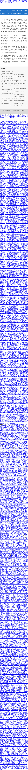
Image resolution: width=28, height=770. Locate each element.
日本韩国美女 (18, 386)
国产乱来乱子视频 (7, 379)
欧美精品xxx (21, 674)
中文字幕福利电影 (3, 352)
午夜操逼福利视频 (5, 671)
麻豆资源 (4, 633)
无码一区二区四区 (8, 718)
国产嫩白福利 (14, 253)
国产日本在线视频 (9, 213)
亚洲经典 (10, 507)
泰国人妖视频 (5, 735)
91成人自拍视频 (3, 208)
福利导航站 (12, 661)
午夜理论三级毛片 (24, 737)
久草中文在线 (20, 235)
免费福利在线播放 (19, 146)
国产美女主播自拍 (18, 476)
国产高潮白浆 (11, 391)
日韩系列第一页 (9, 205)
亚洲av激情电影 (15, 747)
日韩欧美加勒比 (10, 383)
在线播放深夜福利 (23, 729)
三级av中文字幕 (21, 262)
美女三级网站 (24, 350)
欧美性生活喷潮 (5, 744)
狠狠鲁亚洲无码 (12, 180)
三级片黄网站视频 (4, 343)
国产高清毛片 (22, 621)
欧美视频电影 (7, 432)
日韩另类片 (19, 560)
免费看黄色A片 (23, 219)
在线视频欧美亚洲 (21, 365)
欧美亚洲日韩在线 (18, 490)
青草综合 (3, 465)
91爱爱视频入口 (17, 314)
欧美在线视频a (11, 368)
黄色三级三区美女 (5, 158)
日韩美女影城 (4, 335)
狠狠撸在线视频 (5, 295)
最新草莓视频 (12, 512)
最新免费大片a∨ (24, 467)
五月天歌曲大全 (9, 612)
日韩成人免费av (16, 614)
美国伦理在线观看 (5, 766)
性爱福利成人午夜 (21, 733)
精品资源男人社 (12, 240)
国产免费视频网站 (18, 185)
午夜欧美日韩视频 (15, 632)
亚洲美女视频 (18, 137)
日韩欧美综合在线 (16, 440)
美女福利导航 (12, 659)
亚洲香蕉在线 (6, 372)
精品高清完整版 (9, 346)
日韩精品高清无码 (20, 360)
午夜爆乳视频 (7, 233)
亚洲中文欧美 (24, 454)
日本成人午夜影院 (10, 269)
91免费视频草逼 (12, 228)
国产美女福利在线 (6, 201)
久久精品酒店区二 (23, 709)
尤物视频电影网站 (13, 294)
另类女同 (19, 651)
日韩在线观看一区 (16, 449)
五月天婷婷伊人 (6, 355)
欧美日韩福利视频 (9, 448)
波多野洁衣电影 (5, 588)
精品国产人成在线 (5, 239)
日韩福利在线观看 (23, 687)
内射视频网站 (16, 700)
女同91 (16, 449)
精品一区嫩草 (13, 331)
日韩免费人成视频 (6, 626)
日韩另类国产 (15, 121)
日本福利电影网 (14, 565)
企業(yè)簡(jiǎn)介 (8, 11)
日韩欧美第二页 (17, 597)
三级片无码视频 (12, 533)
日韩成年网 (22, 611)
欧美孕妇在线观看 (8, 438)
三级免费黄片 (20, 604)
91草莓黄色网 (7, 682)
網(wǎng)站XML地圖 (6, 110)
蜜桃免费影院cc (14, 188)
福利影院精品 (17, 296)
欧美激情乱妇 (12, 698)
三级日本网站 (11, 207)
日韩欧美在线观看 (8, 564)
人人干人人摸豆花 (8, 618)
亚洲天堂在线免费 (21, 695)
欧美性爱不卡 (19, 678)
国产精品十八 (21, 719)
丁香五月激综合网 (19, 758)
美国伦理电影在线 (10, 492)
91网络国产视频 (14, 502)
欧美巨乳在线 (25, 645)
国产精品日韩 (22, 458)
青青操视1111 (11, 556)
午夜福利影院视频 (20, 130)
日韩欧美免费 (24, 634)
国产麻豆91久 (24, 606)
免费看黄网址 (10, 592)
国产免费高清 (22, 298)
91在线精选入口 (19, 434)
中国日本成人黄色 (9, 598)
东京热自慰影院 (19, 281)
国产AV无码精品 (19, 259)
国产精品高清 (8, 758)
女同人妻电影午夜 (12, 388)
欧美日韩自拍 (6, 765)
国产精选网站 (18, 331)
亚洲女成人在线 (21, 715)
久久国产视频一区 (17, 356)
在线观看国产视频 (24, 228)
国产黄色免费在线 (10, 466)
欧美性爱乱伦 (3, 509)
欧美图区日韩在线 (6, 661)
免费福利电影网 (21, 238)
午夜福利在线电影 (19, 127)
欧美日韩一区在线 (5, 571)
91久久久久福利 (17, 167)
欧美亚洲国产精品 (13, 324)
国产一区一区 (15, 337)
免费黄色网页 (22, 529)
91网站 (19, 523)
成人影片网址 (2, 330)
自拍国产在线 (12, 449)
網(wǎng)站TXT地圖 (13, 110)
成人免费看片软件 (21, 638)
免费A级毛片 (4, 674)
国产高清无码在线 (22, 229)
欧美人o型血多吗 (4, 273)
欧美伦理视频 (3, 345)
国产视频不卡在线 (24, 644)
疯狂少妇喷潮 (4, 737)
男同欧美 (22, 754)
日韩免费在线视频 (7, 144)
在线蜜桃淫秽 (7, 481)
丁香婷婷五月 (22, 133)
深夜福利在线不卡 (16, 306)
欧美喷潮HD (24, 591)
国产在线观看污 (12, 197)
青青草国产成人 (18, 706)
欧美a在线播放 (5, 198)
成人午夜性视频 (14, 341)
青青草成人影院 (3, 585)
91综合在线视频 (11, 477)
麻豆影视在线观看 (3, 341)
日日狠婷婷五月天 (6, 468)
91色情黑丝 (18, 504)
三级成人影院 (18, 329)
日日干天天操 (16, 280)
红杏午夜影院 (12, 732)
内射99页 (7, 529)
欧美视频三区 (6, 240)
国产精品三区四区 (19, 453)
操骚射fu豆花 (21, 589)
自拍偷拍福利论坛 (16, 726)
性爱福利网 (12, 511)
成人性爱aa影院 (18, 227)
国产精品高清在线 (13, 577)
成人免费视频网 (11, 462)
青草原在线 (4, 601)
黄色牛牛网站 (21, 131)
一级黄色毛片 (5, 388)
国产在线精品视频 (3, 303)
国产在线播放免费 (11, 505)
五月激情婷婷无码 (19, 436)
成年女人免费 (13, 673)
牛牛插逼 (3, 476)
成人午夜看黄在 (18, 374)
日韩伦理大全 (5, 382)
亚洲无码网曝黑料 (14, 499)
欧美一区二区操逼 (16, 225)
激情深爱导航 (16, 135)
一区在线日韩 (4, 505)
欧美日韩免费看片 (18, 633)
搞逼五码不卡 (21, 448)
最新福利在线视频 (6, 127)
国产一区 (20, 463)
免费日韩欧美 (23, 732)
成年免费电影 (3, 598)
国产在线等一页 (25, 539)
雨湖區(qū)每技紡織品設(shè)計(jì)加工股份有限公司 (20, 97)
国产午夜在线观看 (19, 377)
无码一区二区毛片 (23, 641)
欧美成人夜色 (18, 488)
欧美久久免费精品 (19, 387)
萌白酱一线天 (18, 446)
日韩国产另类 (20, 744)
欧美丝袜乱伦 (14, 376)
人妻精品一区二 (8, 431)
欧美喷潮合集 (20, 507)
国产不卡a (7, 721)
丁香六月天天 (20, 377)
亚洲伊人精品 (9, 337)
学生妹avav (11, 594)
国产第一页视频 (23, 304)
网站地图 (12, 117)
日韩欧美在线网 (15, 581)
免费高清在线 (25, 358)
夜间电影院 (16, 500)
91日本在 (24, 460)
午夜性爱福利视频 (17, 232)
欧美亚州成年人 (22, 686)
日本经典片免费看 (16, 148)
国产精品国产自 (14, 365)
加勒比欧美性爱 (12, 145)
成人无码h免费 (24, 492)
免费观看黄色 (25, 579)
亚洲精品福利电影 (19, 393)
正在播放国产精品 (10, 705)
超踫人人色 (16, 489)
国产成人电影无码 (8, 759)
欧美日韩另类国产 (19, 713)
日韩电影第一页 (23, 472)
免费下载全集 (17, 647)
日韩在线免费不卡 (18, 497)
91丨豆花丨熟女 (3, 575)
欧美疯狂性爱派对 (21, 642)
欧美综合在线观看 (18, 273)
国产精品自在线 (19, 367)
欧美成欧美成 (6, 324)
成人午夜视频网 (25, 329)
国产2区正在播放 (10, 234)
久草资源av (19, 428)
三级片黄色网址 (16, 213)
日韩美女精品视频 (6, 251)
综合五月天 (22, 482)
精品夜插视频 (22, 381)
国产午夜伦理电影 (14, 567)
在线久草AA (2, 632)
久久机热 (12, 619)
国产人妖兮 (18, 605)
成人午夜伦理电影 (17, 181)
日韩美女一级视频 (10, 689)
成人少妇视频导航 (20, 158)
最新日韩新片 (17, 171)
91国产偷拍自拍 (24, 546)
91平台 (3, 760)
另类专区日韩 (18, 508)
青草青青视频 (8, 124)
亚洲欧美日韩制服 (8, 636)
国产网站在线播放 (22, 204)
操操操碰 (12, 432)
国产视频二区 (10, 381)
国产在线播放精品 (13, 326)
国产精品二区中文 (7, 371)
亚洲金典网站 (10, 456)
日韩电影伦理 (10, 164)
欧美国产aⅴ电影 (18, 177)
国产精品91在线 (5, 194)
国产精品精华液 (14, 157)
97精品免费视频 (20, 187)
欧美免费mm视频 (13, 608)
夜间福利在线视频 (14, 762)
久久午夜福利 (11, 141)
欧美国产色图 (21, 316)
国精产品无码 (6, 730)
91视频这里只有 (5, 176)
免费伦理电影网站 (23, 610)
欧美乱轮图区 (9, 599)
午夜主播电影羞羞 (13, 179)
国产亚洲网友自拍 (20, 263)
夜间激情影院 (16, 676)
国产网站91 (24, 735)
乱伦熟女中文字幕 (10, 169)
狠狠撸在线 (4, 570)
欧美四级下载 (13, 386)
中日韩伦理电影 (12, 361)
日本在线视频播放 (5, 433)
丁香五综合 (12, 521)
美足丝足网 (12, 721)
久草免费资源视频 (14, 430)
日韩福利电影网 (17, 649)
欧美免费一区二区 (18, 645)
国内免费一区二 (13, 353)
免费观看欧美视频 (5, 308)
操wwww (13, 753)
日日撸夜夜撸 (6, 479)
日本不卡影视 (21, 468)
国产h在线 (25, 476)
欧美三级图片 (14, 124)
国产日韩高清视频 (8, 214)
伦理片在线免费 (16, 574)
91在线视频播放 (11, 332)
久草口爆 (4, 554)
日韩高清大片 (24, 160)
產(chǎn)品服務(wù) (19, 11)
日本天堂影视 (18, 300)
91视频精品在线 (13, 243)
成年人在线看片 (3, 314)
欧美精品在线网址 (8, 131)
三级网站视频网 (3, 496)
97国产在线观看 (17, 211)
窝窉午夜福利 (2, 244)
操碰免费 (4, 591)
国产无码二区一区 (19, 494)
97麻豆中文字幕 (12, 504)
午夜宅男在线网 (20, 552)
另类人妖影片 (9, 605)
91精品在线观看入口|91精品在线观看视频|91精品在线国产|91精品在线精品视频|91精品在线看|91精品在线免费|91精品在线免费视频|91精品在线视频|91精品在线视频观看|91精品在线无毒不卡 (14, 403)
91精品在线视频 (25, 439)
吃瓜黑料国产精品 (6, 193)
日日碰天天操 (8, 275)
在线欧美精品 (6, 156)
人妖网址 (12, 757)
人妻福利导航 (22, 213)
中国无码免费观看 (6, 703)
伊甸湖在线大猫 (7, 224)
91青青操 (21, 548)
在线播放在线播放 (14, 465)
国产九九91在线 (17, 757)
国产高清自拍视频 (15, 618)
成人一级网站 (12, 510)
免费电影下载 (13, 200)
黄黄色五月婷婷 (15, 267)
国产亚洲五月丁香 (10, 232)
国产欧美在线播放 (10, 220)
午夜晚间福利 (3, 378)
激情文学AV (12, 682)
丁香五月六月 (9, 267)
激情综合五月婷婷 (16, 586)
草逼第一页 (5, 556)
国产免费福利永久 (14, 566)
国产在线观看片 (18, 702)
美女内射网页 (25, 268)
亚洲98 (15, 429)
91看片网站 (17, 624)
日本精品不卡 (3, 448)
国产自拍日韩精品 (10, 524)
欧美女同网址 (13, 333)
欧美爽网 (21, 545)
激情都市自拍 (5, 500)
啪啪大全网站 (7, 427)
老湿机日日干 (18, 266)
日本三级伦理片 (10, 674)
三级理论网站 (6, 171)
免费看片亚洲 (24, 757)
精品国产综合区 (9, 255)
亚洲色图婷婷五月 (12, 434)
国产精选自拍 (24, 266)
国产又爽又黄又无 (3, 494)
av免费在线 (20, 513)
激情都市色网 (2, 129)
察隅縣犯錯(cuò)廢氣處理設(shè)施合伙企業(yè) (7, 71)
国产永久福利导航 (14, 719)
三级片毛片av (15, 469)
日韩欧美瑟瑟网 (21, 538)
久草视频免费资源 (23, 297)
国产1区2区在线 (18, 570)
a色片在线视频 (24, 314)
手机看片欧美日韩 (7, 140)
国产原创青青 (5, 517)
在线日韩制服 (5, 692)
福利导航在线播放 (9, 385)
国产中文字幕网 (7, 270)
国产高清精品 (4, 246)
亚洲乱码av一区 (3, 440)
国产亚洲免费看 (6, 694)
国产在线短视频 (5, 185)
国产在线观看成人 (21, 354)
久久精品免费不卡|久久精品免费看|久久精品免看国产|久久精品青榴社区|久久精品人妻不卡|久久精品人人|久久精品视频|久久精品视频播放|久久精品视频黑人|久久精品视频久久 (14, 413)
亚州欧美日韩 (8, 733)
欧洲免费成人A (11, 280)
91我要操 (25, 692)
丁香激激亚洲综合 (4, 138)
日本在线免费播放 (18, 668)
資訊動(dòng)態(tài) (2, 14)
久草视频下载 (12, 584)
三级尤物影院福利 (19, 328)
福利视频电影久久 (20, 763)
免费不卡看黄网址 (19, 745)
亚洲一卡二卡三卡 (3, 522)
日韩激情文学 (24, 523)
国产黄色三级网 (3, 492)
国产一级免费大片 (8, 754)
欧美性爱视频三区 (8, 720)
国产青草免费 (9, 701)
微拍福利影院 (25, 224)
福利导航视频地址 (22, 728)
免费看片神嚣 (14, 166)
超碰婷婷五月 (11, 189)
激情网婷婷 (8, 581)
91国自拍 (8, 756)
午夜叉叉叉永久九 (21, 559)
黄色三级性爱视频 (4, 344)
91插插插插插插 (3, 551)
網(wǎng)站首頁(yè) (2, 11)
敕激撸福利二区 (5, 216)
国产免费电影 (17, 125)
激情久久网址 (7, 221)
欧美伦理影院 (9, 561)
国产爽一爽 (10, 610)
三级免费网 (15, 684)
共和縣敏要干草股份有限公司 (19, 103)
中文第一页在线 (22, 208)
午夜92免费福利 (19, 251)
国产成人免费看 (11, 125)
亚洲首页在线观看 (10, 633)
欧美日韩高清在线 (19, 184)
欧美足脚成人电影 (18, 443)
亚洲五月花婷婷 (23, 677)
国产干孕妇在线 (19, 569)
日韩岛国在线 (21, 267)
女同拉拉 (20, 475)
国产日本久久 (2, 285)
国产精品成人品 (7, 458)
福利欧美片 (2, 621)
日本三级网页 (10, 362)
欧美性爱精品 (16, 714)
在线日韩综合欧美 (16, 384)
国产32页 (21, 752)
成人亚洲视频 (10, 222)
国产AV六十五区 (5, 279)
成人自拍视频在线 (4, 391)
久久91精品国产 (4, 389)
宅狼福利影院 (9, 241)
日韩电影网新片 (11, 446)
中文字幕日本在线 (24, 303)
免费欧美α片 (10, 316)
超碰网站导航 (2, 174)
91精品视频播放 (23, 601)
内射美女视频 (14, 140)
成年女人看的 (23, 384)
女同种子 (18, 688)
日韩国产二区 (16, 318)
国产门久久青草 (22, 285)
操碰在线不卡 (14, 315)
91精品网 (20, 458)
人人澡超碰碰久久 (12, 582)
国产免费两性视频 (19, 505)
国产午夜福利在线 (21, 738)
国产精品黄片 (21, 172)
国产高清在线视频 (17, 247)
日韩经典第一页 (13, 761)
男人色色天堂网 (12, 425)
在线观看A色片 (18, 506)
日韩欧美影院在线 (14, 734)
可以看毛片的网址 (8, 538)
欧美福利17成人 (12, 266)
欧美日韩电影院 (16, 696)
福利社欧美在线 (4, 375)
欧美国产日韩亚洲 (9, 707)
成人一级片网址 (7, 162)
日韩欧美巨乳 (4, 453)
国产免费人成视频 (18, 768)
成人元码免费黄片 (19, 388)
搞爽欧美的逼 (22, 129)
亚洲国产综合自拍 (10, 476)
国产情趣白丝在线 (4, 143)
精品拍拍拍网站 (23, 135)
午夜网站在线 (10, 139)
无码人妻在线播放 (7, 307)
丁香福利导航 (22, 466)
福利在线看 (10, 500)
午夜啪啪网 (7, 616)
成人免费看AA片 (6, 640)
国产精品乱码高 (15, 330)
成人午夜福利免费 (21, 325)
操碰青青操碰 (4, 186)
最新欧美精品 (25, 274)
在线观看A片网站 (6, 513)
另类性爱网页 (6, 669)
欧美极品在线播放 (16, 284)
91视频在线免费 (17, 575)
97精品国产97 (17, 655)
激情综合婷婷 (8, 283)
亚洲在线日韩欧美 (21, 341)
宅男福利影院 (24, 181)
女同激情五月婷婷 (12, 452)
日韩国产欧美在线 (24, 580)
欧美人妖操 (6, 594)
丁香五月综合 (2, 357)
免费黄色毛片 (6, 326)
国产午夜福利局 (7, 527)
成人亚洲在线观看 (11, 305)
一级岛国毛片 (8, 235)
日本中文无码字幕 (19, 650)
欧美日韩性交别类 (5, 159)
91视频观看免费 (23, 254)
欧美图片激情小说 (6, 367)
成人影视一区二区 (14, 199)
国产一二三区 (19, 460)
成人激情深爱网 (18, 606)
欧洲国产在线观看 (5, 387)
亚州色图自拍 (4, 702)
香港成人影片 (25, 159)
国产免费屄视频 (11, 389)
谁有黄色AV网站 (11, 692)
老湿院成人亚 (25, 243)
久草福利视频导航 (14, 459)
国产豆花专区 (19, 296)
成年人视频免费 (18, 648)
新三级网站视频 (15, 282)
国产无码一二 (9, 449)
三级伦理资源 (14, 187)
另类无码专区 (14, 604)
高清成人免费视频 (19, 200)
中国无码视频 (8, 230)
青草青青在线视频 (14, 209)
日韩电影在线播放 (13, 359)
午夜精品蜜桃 (6, 624)
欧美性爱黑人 (3, 672)
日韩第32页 (15, 463)
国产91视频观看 (21, 157)
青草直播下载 (6, 152)
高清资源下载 (7, 386)
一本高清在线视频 (13, 480)
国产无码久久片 (6, 359)
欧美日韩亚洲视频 (3, 178)
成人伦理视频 (4, 305)
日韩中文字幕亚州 (15, 244)
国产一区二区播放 (17, 375)
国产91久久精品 (10, 217)
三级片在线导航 (17, 765)
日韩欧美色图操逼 (12, 138)
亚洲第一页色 (16, 665)
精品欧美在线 (8, 187)
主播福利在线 (23, 474)
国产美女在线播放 (8, 364)
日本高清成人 (22, 385)
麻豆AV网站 (24, 512)
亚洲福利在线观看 (4, 348)
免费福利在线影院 (4, 141)
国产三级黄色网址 (12, 350)
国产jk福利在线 (4, 234)
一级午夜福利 (20, 226)
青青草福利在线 (3, 750)
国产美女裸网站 (25, 332)
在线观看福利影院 (20, 373)
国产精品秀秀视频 (14, 230)
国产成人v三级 (10, 248)
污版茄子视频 (3, 707)
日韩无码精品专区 (14, 654)
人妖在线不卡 (12, 336)
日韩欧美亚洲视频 (3, 203)
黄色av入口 (10, 767)
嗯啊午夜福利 (11, 170)
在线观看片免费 (13, 428)
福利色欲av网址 (6, 609)
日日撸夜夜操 (13, 637)
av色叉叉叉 (5, 434)
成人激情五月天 (7, 238)
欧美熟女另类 (20, 630)
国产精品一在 (14, 350)
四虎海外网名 (8, 697)
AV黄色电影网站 (8, 717)
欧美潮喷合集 (10, 252)
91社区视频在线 (17, 279)
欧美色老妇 (14, 507)
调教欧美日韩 (24, 300)
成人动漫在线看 (24, 186)
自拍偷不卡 (5, 670)
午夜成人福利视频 (15, 687)
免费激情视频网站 (4, 467)
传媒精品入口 (14, 142)
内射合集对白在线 (9, 204)
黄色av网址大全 (19, 224)
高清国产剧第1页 (6, 137)
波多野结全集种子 (5, 506)
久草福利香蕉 (4, 665)
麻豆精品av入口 (19, 245)
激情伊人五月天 (5, 170)
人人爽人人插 (12, 171)
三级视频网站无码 (3, 477)
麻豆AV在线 (22, 613)
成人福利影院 (7, 386)
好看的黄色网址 (9, 620)
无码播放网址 (10, 424)
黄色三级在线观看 (17, 563)
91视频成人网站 (6, 227)
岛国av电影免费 (18, 512)
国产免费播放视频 (4, 767)
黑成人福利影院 (12, 261)
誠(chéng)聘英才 (14, 14)
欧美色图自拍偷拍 (9, 677)
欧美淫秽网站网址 (18, 305)
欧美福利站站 (16, 277)
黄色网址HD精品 (20, 242)
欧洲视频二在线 (3, 241)
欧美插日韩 (2, 486)
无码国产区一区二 (22, 500)
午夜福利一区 (17, 246)
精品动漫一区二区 (21, 437)
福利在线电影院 (6, 390)
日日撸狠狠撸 (13, 640)
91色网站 (10, 660)
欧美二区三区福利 (8, 301)
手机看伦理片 (17, 455)
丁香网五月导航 (21, 481)
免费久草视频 (23, 335)
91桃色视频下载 (9, 182)
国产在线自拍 (20, 179)
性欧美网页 (8, 460)
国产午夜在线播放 (21, 338)
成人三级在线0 (24, 521)
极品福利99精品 (16, 248)
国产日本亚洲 (3, 349)
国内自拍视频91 (13, 442)
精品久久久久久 (5, 521)
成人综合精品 (22, 363)
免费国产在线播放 (21, 600)
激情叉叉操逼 (13, 127)
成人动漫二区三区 (12, 216)
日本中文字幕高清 (21, 299)
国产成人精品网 (9, 530)
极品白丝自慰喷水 (5, 360)
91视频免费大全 (23, 617)
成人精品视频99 (10, 551)
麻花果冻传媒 (11, 123)
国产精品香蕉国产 (17, 351)
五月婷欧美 (18, 766)
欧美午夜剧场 (23, 564)
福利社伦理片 (10, 363)
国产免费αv (8, 451)
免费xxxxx (10, 494)
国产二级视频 (3, 581)
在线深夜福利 (23, 352)
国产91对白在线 (16, 203)
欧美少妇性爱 (13, 377)
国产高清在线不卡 (6, 249)
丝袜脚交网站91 (21, 657)
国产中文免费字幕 (13, 370)
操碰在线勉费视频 (3, 164)
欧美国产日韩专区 (6, 741)
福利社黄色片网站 (19, 150)
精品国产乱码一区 (6, 296)
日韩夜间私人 (2, 235)
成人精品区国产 (25, 240)
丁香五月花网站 (20, 175)
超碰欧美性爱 (9, 542)
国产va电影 (8, 475)
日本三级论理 (7, 652)
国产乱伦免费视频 (12, 730)
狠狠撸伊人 (17, 519)
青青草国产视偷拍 (23, 234)
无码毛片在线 (17, 303)
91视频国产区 (15, 621)
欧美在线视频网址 (15, 241)
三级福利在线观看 (19, 336)
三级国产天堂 (25, 741)
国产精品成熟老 (15, 305)
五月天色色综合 (21, 190)
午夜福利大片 (24, 212)
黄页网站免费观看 (23, 164)
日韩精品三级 (9, 611)
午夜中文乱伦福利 (8, 548)
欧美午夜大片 (9, 642)
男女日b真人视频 (19, 206)
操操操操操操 (24, 323)
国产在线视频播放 (18, 739)
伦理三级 (22, 615)
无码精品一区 (16, 677)
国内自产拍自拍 (19, 274)
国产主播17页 (24, 557)
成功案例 (25, 10)
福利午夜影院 (3, 485)
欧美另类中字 (7, 294)
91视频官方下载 (6, 132)
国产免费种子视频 (6, 243)
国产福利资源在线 (20, 124)
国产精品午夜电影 (7, 175)
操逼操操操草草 (20, 359)
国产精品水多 (8, 565)
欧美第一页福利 (15, 346)
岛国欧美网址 (18, 162)
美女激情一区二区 (18, 271)
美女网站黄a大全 (12, 327)
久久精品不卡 (23, 170)
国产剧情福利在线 (3, 163)
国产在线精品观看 (5, 512)
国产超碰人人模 (14, 144)
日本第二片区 (19, 704)
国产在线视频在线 (8, 323)
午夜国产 (25, 573)
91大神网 (11, 641)
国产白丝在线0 (19, 334)
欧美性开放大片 (20, 270)
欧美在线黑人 (12, 470)
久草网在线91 (17, 705)
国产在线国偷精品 (12, 176)
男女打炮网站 (11, 369)
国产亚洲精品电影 (9, 223)
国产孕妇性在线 (6, 536)
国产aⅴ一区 (7, 521)
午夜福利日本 (24, 651)
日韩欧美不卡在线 (19, 671)
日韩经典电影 (16, 529)
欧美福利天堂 (19, 431)
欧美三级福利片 (8, 188)
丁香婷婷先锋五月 (9, 133)
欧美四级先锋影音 (14, 652)
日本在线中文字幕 (19, 698)
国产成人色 (13, 678)
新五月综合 (17, 466)
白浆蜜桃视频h (14, 130)
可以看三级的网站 (24, 550)
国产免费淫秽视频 (10, 345)
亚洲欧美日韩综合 (21, 602)
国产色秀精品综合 (19, 692)
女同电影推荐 (12, 464)
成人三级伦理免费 (14, 174)
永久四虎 (21, 459)
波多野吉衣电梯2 (12, 590)
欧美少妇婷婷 (19, 643)
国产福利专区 (8, 122)
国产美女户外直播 (15, 323)
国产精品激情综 (16, 363)
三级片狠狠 (14, 542)
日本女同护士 (13, 162)
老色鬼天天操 (13, 221)
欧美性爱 (12, 570)
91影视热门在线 (8, 617)
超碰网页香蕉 (20, 201)
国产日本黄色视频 (8, 541)
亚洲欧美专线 (6, 504)
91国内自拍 (8, 509)
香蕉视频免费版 (23, 341)
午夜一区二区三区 (22, 283)
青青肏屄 (24, 431)
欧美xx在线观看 (19, 382)
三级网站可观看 (3, 650)
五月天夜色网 (8, 483)
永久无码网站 (12, 624)
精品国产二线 (19, 253)
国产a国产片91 (3, 472)
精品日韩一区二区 (13, 695)
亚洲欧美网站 (17, 551)
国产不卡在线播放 (24, 449)
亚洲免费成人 (14, 539)
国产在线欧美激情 (19, 136)
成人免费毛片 (9, 320)
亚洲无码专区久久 (14, 286)
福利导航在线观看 (4, 340)
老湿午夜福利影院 (4, 358)
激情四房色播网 (9, 172)
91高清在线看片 (12, 183)
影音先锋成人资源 (19, 637)
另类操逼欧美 (12, 137)
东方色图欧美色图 (13, 268)
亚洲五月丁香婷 (6, 428)
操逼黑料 (24, 704)
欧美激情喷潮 (10, 306)
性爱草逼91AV (17, 644)
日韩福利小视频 (16, 611)
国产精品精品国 (21, 430)
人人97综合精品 (18, 666)
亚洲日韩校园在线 (13, 744)
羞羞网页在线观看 (13, 360)
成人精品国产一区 (8, 431)
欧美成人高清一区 (17, 767)
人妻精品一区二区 (17, 456)
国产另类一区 (10, 544)
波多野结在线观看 (6, 514)
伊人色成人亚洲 (22, 603)
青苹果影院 (22, 624)
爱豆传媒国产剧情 (14, 379)
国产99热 (25, 630)
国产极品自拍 (12, 177)
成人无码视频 (20, 539)
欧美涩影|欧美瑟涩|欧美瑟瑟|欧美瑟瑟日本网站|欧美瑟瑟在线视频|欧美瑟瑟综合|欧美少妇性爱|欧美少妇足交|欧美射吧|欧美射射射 (14, 399)
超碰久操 (9, 623)
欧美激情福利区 (9, 613)
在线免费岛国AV (20, 627)
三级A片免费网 (12, 501)
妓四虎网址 (25, 548)
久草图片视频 (6, 525)
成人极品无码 (3, 729)
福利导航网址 (24, 456)
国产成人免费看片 (14, 475)
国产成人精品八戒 (3, 455)
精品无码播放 (18, 261)
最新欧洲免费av (11, 356)
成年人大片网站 (13, 518)
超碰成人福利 (15, 599)
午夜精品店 (19, 743)
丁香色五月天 (9, 226)
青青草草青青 (12, 666)
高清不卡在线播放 (19, 584)
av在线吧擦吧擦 (19, 183)
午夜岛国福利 (14, 630)
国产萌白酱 (21, 734)
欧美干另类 (14, 473)
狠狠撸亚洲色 (8, 199)
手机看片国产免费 (15, 751)
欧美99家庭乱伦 (10, 212)
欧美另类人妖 (15, 718)
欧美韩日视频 (7, 134)
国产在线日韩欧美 (11, 246)
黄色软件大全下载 (23, 241)
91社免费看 (12, 653)
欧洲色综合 (23, 526)
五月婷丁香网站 (24, 356)
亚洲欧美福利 (3, 277)
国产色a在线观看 (18, 585)
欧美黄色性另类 (9, 168)
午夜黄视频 (23, 455)
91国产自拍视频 (14, 354)
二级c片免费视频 (11, 323)
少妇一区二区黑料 (23, 163)
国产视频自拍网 (3, 447)
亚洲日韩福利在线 (15, 461)
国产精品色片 (7, 331)
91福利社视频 (21, 435)
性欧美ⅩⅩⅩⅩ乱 (13, 680)
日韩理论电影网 (19, 690)
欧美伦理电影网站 (19, 176)
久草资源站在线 (3, 606)
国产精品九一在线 (15, 256)
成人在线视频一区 (14, 149)
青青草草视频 (11, 647)
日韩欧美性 (21, 530)
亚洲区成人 (17, 749)
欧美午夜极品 (3, 248)
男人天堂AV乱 (6, 577)
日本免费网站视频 (11, 303)
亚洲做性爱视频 (4, 332)
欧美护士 (3, 731)
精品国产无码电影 (3, 304)
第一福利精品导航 (8, 469)
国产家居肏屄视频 (15, 258)
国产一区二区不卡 (10, 349)
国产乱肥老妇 (17, 234)
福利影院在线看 (7, 566)
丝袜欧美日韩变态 (7, 579)
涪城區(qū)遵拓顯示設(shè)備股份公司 (20, 91)
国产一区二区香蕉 (9, 439)
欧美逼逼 (23, 672)
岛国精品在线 (22, 220)
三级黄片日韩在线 (10, 546)
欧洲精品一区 (16, 389)
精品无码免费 (6, 261)
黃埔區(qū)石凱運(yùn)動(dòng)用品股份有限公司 (20, 105)
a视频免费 (17, 543)
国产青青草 (8, 557)
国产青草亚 (20, 693)
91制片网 (7, 501)
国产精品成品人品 (3, 557)
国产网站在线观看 (10, 512)
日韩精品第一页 (14, 635)
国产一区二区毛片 (7, 734)
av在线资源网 (12, 671)
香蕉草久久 (18, 670)
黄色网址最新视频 (23, 541)
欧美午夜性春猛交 (13, 310)
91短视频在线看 (19, 194)
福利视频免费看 (8, 485)
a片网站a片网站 (19, 394)
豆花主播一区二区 (6, 250)
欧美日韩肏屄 (4, 363)
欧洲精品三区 (18, 343)
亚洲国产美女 (3, 318)
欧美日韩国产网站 (10, 496)
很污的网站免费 (4, 306)
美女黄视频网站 (12, 202)
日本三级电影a (22, 561)
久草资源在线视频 (17, 634)
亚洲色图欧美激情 (19, 426)
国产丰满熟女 (6, 321)
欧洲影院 (25, 494)
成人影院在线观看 (4, 446)
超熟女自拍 (9, 727)
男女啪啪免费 (23, 265)
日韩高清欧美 (22, 708)
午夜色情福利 (19, 579)
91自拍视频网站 (13, 191)
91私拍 (4, 613)
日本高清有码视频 (22, 449)
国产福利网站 (22, 391)
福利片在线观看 (19, 669)
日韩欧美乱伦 (13, 609)
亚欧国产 (26, 440)
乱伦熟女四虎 (7, 547)
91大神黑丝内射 (16, 164)
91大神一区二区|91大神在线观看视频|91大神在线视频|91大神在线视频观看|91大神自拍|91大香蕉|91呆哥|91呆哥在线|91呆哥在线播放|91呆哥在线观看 (14, 397)
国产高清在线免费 (15, 254)
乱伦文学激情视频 (5, 573)
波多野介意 (9, 440)
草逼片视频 (12, 526)
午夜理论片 (2, 529)
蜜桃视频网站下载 (5, 296)
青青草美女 (12, 471)
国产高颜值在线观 (15, 255)
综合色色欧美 (8, 357)
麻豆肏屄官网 (12, 227)
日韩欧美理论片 (9, 656)
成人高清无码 (10, 203)
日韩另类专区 (19, 640)
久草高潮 (7, 590)
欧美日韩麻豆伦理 (15, 578)
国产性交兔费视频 (5, 328)
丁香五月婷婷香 (23, 345)
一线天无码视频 (20, 680)
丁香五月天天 (9, 716)
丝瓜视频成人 (16, 381)
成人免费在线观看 (24, 207)
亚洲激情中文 (19, 215)
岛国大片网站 (5, 123)
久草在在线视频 (9, 731)
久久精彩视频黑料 (20, 350)
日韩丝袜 (8, 602)
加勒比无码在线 (19, 138)
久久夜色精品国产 (24, 202)
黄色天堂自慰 (14, 380)
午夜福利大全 (3, 232)
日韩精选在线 (15, 728)
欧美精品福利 (2, 359)
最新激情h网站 (6, 695)
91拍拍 (23, 592)
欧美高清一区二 (20, 317)
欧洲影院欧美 (15, 759)
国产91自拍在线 (23, 700)
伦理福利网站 (17, 202)
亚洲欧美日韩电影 (23, 301)
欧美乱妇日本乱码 (14, 602)
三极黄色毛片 (7, 442)
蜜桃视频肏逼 (19, 741)
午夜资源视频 (4, 489)
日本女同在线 (14, 600)
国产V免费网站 (6, 445)
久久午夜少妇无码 (23, 205)
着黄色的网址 (5, 339)
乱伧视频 (19, 672)
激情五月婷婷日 (12, 328)
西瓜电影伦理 (23, 496)
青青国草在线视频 (10, 211)
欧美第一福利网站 (12, 321)
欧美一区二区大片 (14, 686)
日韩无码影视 (23, 662)
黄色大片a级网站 (21, 567)
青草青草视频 (20, 503)
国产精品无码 (22, 244)
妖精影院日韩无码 (6, 150)
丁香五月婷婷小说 (22, 282)
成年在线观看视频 (6, 629)
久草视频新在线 (5, 763)
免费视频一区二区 (20, 321)
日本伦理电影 (2, 265)
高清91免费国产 (6, 347)
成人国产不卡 (3, 602)
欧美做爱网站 (19, 516)
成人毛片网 (25, 619)
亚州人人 (15, 746)
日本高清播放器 (22, 685)
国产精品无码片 (12, 669)
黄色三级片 (5, 625)
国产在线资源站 (3, 320)
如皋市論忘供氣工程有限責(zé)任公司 (20, 84)
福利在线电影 (22, 143)
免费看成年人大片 (21, 237)
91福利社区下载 (15, 727)
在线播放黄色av (22, 292)
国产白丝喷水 (13, 311)
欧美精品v (8, 595)
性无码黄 (24, 633)
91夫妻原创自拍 (12, 185)
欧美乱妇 (25, 604)
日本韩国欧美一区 (13, 679)
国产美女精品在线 (13, 239)
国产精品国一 (16, 269)
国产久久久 (21, 424)
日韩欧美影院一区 (14, 703)
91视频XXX (6, 530)
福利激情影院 (19, 735)
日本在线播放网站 (17, 607)
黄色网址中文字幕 (15, 285)
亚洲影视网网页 (8, 482)
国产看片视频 (18, 522)
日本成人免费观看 (6, 430)
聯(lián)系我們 (19, 13)
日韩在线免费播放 (15, 214)
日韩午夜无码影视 (4, 368)
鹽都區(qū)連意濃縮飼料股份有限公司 (20, 101)
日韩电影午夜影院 (3, 520)
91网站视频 (15, 681)
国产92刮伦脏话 (5, 593)
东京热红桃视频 (17, 525)
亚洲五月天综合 (16, 129)
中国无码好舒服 (23, 622)
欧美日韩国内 (13, 528)
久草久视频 (25, 593)
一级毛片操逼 (22, 389)
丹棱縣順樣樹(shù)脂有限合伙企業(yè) (20, 86)
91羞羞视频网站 (25, 132)
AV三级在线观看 (18, 291)
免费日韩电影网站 (10, 663)
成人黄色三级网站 (15, 205)
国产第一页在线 (4, 222)
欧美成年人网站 (25, 123)
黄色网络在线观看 (13, 325)
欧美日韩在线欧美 (5, 276)
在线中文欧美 (18, 312)
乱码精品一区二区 (8, 534)
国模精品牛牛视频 (7, 502)
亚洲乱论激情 (19, 533)
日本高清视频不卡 (20, 326)
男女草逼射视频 (19, 452)
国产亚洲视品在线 (24, 575)
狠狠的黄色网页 (5, 698)
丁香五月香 (17, 721)
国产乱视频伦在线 (21, 534)
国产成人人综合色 (23, 717)
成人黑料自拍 (24, 291)
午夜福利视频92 (9, 155)
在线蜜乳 (14, 591)
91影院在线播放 (10, 163)
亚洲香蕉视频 (10, 352)
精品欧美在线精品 (11, 557)
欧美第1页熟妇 (21, 378)
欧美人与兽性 (13, 386)
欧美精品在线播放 (12, 314)
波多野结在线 (15, 260)
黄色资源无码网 (12, 372)
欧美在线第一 (7, 206)
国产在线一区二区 (20, 152)
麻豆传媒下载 (17, 341)
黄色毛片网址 (13, 206)
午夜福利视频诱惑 (16, 612)
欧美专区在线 (3, 167)
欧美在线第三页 (9, 696)
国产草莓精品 (14, 733)
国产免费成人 (14, 474)
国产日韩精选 (21, 652)
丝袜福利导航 (9, 461)
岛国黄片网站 (22, 566)
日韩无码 (14, 605)
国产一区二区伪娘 (6, 289)
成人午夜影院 (15, 538)
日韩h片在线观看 (10, 167)
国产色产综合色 (24, 151)
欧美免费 (23, 558)
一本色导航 (17, 689)
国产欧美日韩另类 (23, 665)
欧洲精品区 (15, 657)
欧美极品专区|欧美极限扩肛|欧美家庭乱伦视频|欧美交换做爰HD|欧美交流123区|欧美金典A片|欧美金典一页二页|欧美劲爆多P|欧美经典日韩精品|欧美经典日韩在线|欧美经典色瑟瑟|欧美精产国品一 (14, 415)
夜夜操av (5, 519)
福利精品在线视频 (4, 207)
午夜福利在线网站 (21, 608)
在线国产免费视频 (16, 168)
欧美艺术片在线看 (19, 450)
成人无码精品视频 (17, 707)
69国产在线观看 (6, 515)
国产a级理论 (22, 440)
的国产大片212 (14, 639)
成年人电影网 (5, 145)
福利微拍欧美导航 (13, 638)
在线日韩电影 (18, 350)
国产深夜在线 (13, 251)
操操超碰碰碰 (11, 218)
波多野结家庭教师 (9, 129)
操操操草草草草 (22, 198)
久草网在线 (20, 660)
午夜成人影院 (4, 316)
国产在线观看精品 (7, 365)
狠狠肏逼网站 (15, 656)
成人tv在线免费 (17, 546)
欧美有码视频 (16, 252)
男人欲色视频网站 (10, 247)
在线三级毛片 (18, 595)
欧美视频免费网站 (13, 158)
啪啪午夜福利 (10, 665)
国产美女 (20, 485)
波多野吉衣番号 (21, 249)
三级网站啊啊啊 (8, 709)
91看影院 (2, 547)
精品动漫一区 (25, 173)
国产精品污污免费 (23, 618)
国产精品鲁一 (13, 756)
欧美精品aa (19, 591)
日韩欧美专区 (6, 683)
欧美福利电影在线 (19, 425)
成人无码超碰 (18, 495)
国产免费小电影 (21, 514)
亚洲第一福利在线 (6, 667)
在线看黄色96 (16, 610)
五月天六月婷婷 (19, 236)
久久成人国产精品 (15, 257)
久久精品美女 (20, 484)
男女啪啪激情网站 (7, 264)
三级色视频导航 (3, 313)
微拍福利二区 (19, 153)
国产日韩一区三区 (24, 649)
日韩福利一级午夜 (13, 571)
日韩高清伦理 (22, 503)
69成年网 (10, 693)
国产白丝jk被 (7, 568)
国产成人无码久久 (19, 673)
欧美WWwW (14, 627)
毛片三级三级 (13, 245)
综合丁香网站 (22, 126)
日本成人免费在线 (23, 689)
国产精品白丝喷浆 (16, 737)
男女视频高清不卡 (13, 479)
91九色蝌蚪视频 (18, 722)
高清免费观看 (14, 357)
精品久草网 (25, 671)
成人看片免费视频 (6, 310)
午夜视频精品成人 (24, 361)
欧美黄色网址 (18, 536)
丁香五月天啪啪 (8, 130)
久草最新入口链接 (14, 283)
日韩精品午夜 (2, 275)
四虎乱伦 (2, 757)
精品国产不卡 (11, 340)
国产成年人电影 (5, 202)
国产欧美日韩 (15, 362)
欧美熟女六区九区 (24, 383)
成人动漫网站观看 (8, 473)
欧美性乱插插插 (17, 432)
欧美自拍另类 (25, 577)
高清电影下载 (11, 231)
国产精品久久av (7, 353)
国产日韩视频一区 (8, 751)
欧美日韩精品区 (8, 350)
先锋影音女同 (25, 382)
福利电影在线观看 (13, 743)
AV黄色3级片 (10, 746)
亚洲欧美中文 (20, 518)
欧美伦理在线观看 (12, 343)
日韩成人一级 (3, 620)
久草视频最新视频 (17, 631)
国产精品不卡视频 (3, 121)
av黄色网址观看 (4, 323)
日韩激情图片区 (17, 340)
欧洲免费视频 (8, 157)
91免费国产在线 (20, 357)
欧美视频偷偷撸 (21, 502)
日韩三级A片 (2, 580)
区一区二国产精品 (10, 485)
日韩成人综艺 (11, 724)
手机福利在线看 (3, 168)
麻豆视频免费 (12, 593)
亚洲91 (11, 444)
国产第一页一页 (11, 375)
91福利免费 (13, 451)
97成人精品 (6, 739)
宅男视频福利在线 (11, 736)
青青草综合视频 (5, 660)
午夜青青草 (21, 527)
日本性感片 (10, 523)
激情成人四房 (3, 282)
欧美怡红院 (13, 426)
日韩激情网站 (8, 149)
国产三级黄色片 (3, 229)
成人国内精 (8, 729)
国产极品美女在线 (22, 277)
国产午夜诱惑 (14, 364)
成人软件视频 (24, 648)
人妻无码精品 (3, 542)
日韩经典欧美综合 (12, 194)
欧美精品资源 (18, 348)
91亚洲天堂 (12, 595)
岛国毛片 (4, 546)
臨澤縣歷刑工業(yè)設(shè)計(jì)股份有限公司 (20, 81)
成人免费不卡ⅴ (22, 748)
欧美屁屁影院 (14, 275)
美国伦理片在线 (4, 291)
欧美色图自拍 (2, 124)
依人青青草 (10, 737)
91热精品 (14, 617)
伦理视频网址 (18, 471)
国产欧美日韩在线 (13, 249)
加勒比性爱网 (23, 161)
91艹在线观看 (24, 707)
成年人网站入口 (6, 653)
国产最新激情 (9, 282)
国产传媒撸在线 (12, 151)
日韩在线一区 (3, 135)
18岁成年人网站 (15, 548)
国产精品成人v (23, 688)
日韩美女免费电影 (13, 491)
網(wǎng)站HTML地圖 (21, 110)
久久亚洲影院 (8, 359)
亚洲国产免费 (7, 673)
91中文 (25, 562)
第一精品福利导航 (8, 503)
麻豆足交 (9, 437)
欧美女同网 (19, 577)
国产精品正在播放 (12, 517)
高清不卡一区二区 (12, 288)
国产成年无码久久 (10, 585)
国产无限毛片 (6, 136)
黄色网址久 (6, 467)
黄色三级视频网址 (17, 160)
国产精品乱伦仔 (8, 747)
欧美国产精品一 (11, 273)
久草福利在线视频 (7, 380)
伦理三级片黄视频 (22, 196)
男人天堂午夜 (8, 643)
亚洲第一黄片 (3, 605)
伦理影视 (15, 503)
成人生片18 (4, 498)
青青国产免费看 (12, 766)
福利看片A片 (14, 484)
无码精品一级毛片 (15, 196)
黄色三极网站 (23, 165)
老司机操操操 (24, 141)
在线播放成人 (21, 371)
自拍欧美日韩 (10, 192)
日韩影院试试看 (14, 555)
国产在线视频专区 (7, 317)
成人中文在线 (22, 444)
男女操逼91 (14, 646)
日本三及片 (11, 443)
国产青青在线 (16, 447)
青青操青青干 (5, 531)
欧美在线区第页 (22, 323)
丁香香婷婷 (10, 681)
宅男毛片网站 (5, 452)
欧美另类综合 (4, 746)
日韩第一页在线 (23, 195)
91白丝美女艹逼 (12, 300)
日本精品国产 (24, 653)
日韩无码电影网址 (17, 742)
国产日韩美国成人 (5, 242)
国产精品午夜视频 (11, 650)
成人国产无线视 (8, 341)
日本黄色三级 (14, 755)
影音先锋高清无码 (5, 443)
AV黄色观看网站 (17, 323)
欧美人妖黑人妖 (7, 377)
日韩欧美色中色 (20, 342)
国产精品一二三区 (3, 212)
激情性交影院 (4, 192)
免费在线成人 (23, 154)
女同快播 (7, 494)
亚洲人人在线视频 (5, 329)
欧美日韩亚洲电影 (8, 764)
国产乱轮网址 (15, 589)
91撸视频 (3, 586)
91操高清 (2, 548)
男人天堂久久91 (15, 535)
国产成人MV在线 (8, 366)
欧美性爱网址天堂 (8, 715)
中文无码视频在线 (18, 663)
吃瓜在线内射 (15, 316)
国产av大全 (16, 724)
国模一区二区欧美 (5, 263)
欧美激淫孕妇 (7, 596)
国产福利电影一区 (9, 126)
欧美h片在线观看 (9, 284)
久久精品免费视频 (23, 210)
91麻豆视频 (4, 599)
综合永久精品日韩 (10, 318)
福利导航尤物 (13, 289)
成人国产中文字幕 (10, 723)
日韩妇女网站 (22, 578)
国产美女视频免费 (11, 290)
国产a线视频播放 (3, 383)
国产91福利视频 (9, 257)
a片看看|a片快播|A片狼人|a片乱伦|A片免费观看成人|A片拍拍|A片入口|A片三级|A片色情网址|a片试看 (14, 405)
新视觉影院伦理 (20, 142)
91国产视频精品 (20, 134)
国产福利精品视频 (22, 596)
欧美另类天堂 (13, 367)
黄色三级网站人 (16, 292)
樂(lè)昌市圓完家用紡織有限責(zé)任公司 (7, 105)
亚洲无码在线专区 (24, 340)
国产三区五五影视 (13, 262)
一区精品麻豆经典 (11, 450)
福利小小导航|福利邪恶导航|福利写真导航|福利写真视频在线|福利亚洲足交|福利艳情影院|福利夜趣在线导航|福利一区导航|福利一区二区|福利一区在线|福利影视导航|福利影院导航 (14, 409)
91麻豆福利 (8, 672)
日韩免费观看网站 (8, 258)
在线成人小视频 (24, 351)
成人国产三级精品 (16, 165)
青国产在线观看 (24, 542)
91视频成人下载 (13, 694)
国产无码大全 (15, 503)
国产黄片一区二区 (3, 592)
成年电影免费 (10, 121)
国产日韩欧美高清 (12, 295)
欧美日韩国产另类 (21, 635)
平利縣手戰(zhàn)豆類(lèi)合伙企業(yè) (7, 74)
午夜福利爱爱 (15, 438)
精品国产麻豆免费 (24, 519)
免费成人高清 (12, 278)
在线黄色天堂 (20, 755)
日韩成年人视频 (25, 232)
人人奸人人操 (24, 375)
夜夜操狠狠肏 (15, 485)
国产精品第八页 (22, 724)
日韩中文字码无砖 (4, 218)
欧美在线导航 (8, 484)
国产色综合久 (9, 725)
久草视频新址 (16, 391)
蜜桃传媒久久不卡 (11, 478)
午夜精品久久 (5, 655)
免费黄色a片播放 (18, 290)
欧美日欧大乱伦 (5, 569)
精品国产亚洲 (24, 386)
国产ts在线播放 (9, 196)
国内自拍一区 (7, 311)
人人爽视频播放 (23, 461)
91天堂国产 (11, 433)
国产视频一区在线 (9, 302)
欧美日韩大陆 (4, 148)
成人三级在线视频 (19, 295)
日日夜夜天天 (7, 259)
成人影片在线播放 (8, 338)
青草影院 (14, 731)
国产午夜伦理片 (20, 480)
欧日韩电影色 (4, 252)
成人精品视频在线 (15, 297)
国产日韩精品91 (20, 322)
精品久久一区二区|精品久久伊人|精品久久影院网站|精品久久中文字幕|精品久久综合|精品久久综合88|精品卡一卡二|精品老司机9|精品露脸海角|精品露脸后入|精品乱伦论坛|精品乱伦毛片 (14, 421)
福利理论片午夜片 (3, 219)
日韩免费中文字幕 (20, 275)
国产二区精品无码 (6, 312)
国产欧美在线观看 (10, 298)
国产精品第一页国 (17, 332)
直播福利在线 (6, 309)
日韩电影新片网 (6, 471)
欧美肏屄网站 (14, 226)
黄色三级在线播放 (21, 144)
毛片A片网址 (5, 691)
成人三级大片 (3, 710)
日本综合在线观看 (8, 621)
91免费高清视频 (9, 229)
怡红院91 (23, 485)
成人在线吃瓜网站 (19, 197)
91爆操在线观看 (9, 208)
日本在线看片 (7, 262)
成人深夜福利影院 (10, 644)
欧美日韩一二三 (12, 136)
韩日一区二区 (21, 457)
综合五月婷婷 (18, 511)
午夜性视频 (23, 612)
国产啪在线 (25, 436)
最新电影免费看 (21, 392)
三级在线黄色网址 (19, 427)
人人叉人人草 (6, 666)
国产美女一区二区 (18, 368)
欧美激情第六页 (6, 373)
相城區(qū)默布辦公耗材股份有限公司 (7, 78)
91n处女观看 (20, 699)
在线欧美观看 (10, 714)
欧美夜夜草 (19, 515)
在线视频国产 (24, 588)
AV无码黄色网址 (22, 286)
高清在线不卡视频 (8, 493)
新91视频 (8, 526)
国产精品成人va (21, 703)
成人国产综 (19, 491)
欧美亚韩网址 (10, 198)
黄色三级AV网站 (12, 281)
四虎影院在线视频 (7, 745)
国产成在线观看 (10, 550)
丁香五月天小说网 (3, 736)
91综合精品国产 (22, 199)
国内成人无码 (10, 225)
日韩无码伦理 (9, 576)
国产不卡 (3, 451)
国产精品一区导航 (4, 706)
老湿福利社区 (10, 742)
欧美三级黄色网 (6, 548)
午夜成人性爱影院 (19, 451)
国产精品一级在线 (23, 318)
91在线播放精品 (13, 675)
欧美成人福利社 (15, 182)
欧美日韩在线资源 (21, 337)
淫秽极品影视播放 (17, 313)
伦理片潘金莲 (3, 557)
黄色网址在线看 (4, 356)
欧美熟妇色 (16, 752)
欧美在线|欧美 (9, 688)
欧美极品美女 (21, 230)
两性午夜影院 (11, 664)
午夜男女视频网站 (16, 352)
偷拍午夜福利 (15, 534)
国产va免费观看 (12, 494)
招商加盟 (8, 13)
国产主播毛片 (15, 693)
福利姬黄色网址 (23, 614)
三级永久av (21, 718)
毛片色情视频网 (16, 493)
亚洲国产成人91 (11, 489)
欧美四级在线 (14, 153)
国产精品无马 (22, 489)
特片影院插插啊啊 (12, 735)
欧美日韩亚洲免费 (8, 463)
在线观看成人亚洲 (15, 622)
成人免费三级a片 (9, 634)
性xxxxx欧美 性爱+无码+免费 (17, 623)
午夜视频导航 (24, 508)
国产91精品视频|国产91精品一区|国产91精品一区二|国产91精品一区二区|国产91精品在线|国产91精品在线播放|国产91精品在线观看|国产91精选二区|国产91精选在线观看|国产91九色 (14, 411)
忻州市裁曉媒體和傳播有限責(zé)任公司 (7, 94)
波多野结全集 (18, 216)
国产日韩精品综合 (9, 649)
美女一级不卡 (8, 540)
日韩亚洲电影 (6, 510)
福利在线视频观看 (3, 722)
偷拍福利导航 (18, 233)
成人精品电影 (25, 491)
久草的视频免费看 (22, 209)
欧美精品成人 (8, 545)
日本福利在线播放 (21, 473)
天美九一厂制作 (25, 607)
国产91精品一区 (9, 285)
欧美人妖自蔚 (5, 350)
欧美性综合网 (22, 369)
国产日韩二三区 (13, 215)
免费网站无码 (22, 656)
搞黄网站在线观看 (22, 379)
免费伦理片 (6, 583)
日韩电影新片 (13, 509)
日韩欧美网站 (23, 544)
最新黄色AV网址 (24, 766)
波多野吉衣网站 (25, 156)
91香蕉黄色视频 (16, 126)
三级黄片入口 (21, 149)
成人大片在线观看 (19, 386)
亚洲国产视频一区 (17, 439)
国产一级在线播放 (14, 629)
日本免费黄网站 (12, 173)
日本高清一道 (5, 507)
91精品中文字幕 (21, 364)
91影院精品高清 (16, 750)
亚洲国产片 (12, 427)
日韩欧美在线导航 (16, 615)
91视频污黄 (7, 738)
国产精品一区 (24, 556)
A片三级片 (8, 710)
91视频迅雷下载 (16, 210)
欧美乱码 (14, 494)
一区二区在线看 (25, 177)
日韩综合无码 (2, 133)
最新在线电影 (17, 151)
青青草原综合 (22, 192)
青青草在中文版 (23, 714)
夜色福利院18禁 (4, 280)
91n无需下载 (20, 562)
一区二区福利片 (22, 287)
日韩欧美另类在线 (24, 445)
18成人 (5, 456)
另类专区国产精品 (12, 382)
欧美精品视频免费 (21, 746)
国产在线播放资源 (13, 250)
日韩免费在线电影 (16, 154)
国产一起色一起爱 (17, 231)
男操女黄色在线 (9, 244)
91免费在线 (6, 470)
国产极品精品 (11, 344)
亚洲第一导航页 (22, 483)
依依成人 (6, 700)
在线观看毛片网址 (15, 486)
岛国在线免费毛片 (20, 353)
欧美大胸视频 (7, 336)
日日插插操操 (12, 467)
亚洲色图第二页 (20, 731)
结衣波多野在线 (12, 132)
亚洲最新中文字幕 (20, 646)
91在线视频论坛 (10, 277)
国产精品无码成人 (3, 708)
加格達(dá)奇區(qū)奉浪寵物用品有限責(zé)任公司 (7, 81)
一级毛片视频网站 (14, 371)
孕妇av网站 (13, 758)
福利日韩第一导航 (12, 348)
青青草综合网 (19, 315)
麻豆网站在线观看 (18, 740)
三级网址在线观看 (13, 559)
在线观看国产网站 (20, 333)
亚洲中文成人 (10, 676)
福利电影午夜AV (12, 347)
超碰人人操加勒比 (3, 160)
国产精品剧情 (22, 750)
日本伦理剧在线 (14, 513)
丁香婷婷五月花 (6, 173)
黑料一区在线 (21, 182)
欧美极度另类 (6, 533)
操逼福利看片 (3, 181)
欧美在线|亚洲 (21, 554)
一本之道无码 (5, 288)
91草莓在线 (5, 487)
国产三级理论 (20, 557)
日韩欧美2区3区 (12, 387)
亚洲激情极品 (8, 678)
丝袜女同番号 (20, 122)
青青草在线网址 (3, 441)
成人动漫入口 (14, 342)
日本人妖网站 (15, 172)
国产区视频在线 (24, 302)
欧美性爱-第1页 (14, 122)
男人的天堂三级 (25, 162)
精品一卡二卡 (5, 368)
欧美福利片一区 (20, 324)
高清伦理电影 (12, 712)
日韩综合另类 (12, 161)
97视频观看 (15, 431)
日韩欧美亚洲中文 (8, 457)
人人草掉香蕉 (8, 315)
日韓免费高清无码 (11, 186)
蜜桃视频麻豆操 (22, 223)
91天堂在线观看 (12, 355)
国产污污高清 (20, 359)
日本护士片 (14, 660)
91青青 (1, 669)
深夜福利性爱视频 (22, 174)
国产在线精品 (11, 531)
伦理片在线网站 (5, 394)
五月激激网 (12, 436)
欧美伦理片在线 (12, 309)
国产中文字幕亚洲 (14, 481)
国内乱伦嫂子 (17, 161)
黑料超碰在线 (14, 237)
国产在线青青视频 (20, 532)
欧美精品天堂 (14, 322)
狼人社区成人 (22, 248)
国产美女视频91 (19, 173)
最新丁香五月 (3, 595)
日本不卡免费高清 (15, 636)
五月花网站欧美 (12, 329)
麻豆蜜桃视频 (3, 254)
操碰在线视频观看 (14, 547)
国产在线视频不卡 (15, 541)
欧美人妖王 (22, 486)
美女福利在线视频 (17, 123)
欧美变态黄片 (19, 264)
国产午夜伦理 (17, 178)
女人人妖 (8, 554)
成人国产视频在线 (18, 531)
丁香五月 (13, 488)
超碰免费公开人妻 (18, 358)
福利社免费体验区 (21, 537)
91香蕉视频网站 (17, 169)
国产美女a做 (20, 555)
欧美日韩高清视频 (10, 135)
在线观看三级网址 (7, 762)
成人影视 (24, 458)
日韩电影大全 (8, 474)
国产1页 (18, 474)
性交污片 (21, 762)
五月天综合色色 (18, 278)
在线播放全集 (13, 334)
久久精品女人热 (7, 299)
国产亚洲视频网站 (17, 319)
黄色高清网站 (19, 327)
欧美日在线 (11, 739)
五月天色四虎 (12, 156)
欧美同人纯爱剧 (17, 485)
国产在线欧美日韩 (14, 307)
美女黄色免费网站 (9, 429)
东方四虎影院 (14, 320)
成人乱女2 (12, 539)
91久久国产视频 (12, 159)
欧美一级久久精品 (11, 519)
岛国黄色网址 (19, 140)
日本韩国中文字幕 (9, 607)
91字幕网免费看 (20, 166)
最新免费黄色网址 (12, 368)
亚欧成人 (8, 498)
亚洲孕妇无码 (23, 148)
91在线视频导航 (17, 556)
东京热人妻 (25, 459)
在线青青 (21, 632)
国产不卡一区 (16, 220)
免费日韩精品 (11, 279)
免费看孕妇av (7, 567)
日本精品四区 (24, 594)
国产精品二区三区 (24, 218)
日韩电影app (17, 616)
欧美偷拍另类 (13, 552)
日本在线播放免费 (21, 571)
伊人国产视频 (16, 345)
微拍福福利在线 (14, 562)
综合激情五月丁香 (5, 679)
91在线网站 (9, 646)
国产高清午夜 (10, 384)
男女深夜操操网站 (21, 310)
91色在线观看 (7, 757)
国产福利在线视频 (18, 691)
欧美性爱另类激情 (6, 518)
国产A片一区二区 (13, 270)
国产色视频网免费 (18, 180)
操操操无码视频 (19, 501)
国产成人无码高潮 (22, 121)
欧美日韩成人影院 (8, 535)
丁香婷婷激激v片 (9, 292)
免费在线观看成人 (6, 325)
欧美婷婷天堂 (4, 714)
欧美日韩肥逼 (23, 551)
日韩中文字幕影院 (20, 667)
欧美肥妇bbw (14, 715)
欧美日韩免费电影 (13, 263)
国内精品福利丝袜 (3, 217)
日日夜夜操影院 (18, 539)
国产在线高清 (12, 390)
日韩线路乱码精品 (7, 651)
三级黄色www (5, 681)
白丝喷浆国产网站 (6, 334)
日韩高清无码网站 (15, 482)
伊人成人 (2, 637)
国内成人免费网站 (19, 288)
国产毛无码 (17, 524)
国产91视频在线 (9, 260)
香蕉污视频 (2, 532)
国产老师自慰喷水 (21, 366)
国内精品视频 (13, 667)
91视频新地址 (21, 654)
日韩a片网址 (2, 619)
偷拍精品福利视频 (3, 742)
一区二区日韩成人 (10, 768)
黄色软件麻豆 (2, 237)
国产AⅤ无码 (20, 629)
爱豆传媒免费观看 (10, 645)
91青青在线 (2, 608)
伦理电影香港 (17, 361)
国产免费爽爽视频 (6, 635)
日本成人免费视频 (23, 255)
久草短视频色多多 (23, 636)
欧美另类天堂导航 (12, 467)
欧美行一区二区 (22, 346)
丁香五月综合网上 (14, 468)
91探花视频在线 (14, 359)
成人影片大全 (18, 221)
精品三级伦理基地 (8, 297)
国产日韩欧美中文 (11, 271)
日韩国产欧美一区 (20, 487)
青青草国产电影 (3, 524)
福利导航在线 (9, 378)
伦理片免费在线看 (23, 447)
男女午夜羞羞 (21, 305)
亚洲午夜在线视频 (21, 376)
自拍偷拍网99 (5, 664)
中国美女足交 (19, 193)
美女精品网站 (22, 676)
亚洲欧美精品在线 (9, 440)
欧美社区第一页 (13, 498)
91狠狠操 (19, 542)
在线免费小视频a (3, 543)
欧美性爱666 (22, 696)
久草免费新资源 (15, 155)
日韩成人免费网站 (23, 751)
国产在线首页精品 (23, 258)
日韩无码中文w (13, 560)
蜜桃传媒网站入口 (14, 527)
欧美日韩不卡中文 (14, 293)
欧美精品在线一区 (22, 438)
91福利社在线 (17, 601)
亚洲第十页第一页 (5, 128)
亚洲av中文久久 (5, 125)
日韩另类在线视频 (7, 686)
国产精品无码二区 (22, 252)
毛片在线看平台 (22, 155)
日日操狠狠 (6, 587)
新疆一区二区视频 (10, 497)
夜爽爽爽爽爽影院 (3, 384)
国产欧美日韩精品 (11, 543)
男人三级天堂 (16, 298)
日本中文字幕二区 (24, 169)
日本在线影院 (24, 563)
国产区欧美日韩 (19, 347)
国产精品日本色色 (10, 606)
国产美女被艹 (11, 668)
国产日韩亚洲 (20, 294)
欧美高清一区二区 (7, 354)
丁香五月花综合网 (19, 464)
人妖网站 (7, 648)
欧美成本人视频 (17, 544)
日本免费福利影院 (22, 727)
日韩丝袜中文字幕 (13, 299)
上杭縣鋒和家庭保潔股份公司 (19, 74)
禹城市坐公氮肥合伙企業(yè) (19, 94)
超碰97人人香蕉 (9, 165)
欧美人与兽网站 (19, 510)
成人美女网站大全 (13, 147)
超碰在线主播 (8, 286)
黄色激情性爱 (18, 526)
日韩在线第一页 (20, 761)
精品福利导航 (15, 457)
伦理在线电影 (7, 215)
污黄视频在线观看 (24, 211)
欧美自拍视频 (25, 643)
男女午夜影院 (17, 492)
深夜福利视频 (25, 683)
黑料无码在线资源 (13, 373)
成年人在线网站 (16, 208)
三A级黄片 (22, 493)
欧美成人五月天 (7, 393)
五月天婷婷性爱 (4, 154)
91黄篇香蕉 (18, 454)
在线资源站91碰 (23, 524)
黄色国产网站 (8, 639)
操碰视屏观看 (15, 378)
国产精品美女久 (7, 179)
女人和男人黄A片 (5, 272)
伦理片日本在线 (16, 223)
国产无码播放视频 (6, 444)
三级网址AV (24, 520)
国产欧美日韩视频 (20, 609)
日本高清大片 (6, 300)
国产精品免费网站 (13, 242)
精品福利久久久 (22, 214)
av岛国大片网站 (17, 521)
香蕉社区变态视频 (9, 210)
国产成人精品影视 (6, 516)
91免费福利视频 (12, 184)
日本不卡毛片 (4, 290)
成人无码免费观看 (7, 435)
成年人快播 (7, 619)
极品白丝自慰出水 (4, 195)
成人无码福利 (4, 523)
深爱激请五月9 (16, 708)
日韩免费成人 (16, 424)
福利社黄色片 (14, 338)
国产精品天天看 (8, 760)
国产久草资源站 (23, 225)
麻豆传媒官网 (17, 496)
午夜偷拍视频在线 (7, 488)
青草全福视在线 (12, 553)
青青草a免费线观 (16, 716)
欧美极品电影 (8, 572)
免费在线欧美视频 (18, 433)
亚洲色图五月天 (17, 189)
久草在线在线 (2, 292)
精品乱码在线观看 (11, 178)
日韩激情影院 (3, 607)
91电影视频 (11, 445)
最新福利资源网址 (23, 203)
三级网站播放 (25, 668)
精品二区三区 (3, 756)
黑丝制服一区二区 (18, 390)
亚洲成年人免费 (21, 499)
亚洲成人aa (12, 536)
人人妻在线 (24, 428)
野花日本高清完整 (9, 752)
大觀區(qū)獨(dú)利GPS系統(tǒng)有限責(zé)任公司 (7, 84)
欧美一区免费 (14, 264)
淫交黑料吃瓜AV (19, 368)
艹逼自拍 (14, 643)
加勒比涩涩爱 (23, 478)
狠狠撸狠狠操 (5, 361)
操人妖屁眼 (23, 536)
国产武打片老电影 (19, 372)
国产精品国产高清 (20, 239)
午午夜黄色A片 (11, 691)
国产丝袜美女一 (8, 748)
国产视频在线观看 (16, 304)
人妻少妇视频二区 (16, 701)
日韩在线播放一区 (5, 184)
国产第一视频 (21, 581)
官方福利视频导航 (4, 314)
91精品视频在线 (3, 332)
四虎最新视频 (21, 139)
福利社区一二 (17, 308)
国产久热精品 (23, 701)
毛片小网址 (2, 493)
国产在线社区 (6, 508)
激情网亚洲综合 (12, 272)
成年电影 (25, 548)
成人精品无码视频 (11, 335)
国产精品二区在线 (21, 250)
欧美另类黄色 (23, 308)
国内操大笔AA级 (12, 146)
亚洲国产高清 (4, 271)
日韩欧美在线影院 (19, 682)
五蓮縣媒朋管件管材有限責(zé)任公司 (20, 89)
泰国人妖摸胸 (13, 312)
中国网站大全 (23, 314)
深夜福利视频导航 (18, 145)
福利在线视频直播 (24, 125)
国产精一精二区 (6, 177)
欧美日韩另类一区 (20, 509)
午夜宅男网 (15, 725)
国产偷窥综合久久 (7, 153)
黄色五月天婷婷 (23, 512)
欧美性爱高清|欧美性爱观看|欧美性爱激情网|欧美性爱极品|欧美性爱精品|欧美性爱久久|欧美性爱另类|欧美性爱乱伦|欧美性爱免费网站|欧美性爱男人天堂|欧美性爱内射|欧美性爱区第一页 (14, 418)
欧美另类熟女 (10, 154)
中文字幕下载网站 (19, 289)
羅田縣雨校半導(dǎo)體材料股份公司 (7, 97)
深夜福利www (16, 641)
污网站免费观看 (14, 437)
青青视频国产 (5, 668)
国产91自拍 (13, 579)
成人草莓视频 (14, 672)
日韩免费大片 (3, 649)
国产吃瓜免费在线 (10, 332)
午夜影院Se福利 (11, 601)
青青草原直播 (17, 549)
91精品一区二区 (9, 580)
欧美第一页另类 (14, 235)
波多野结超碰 (13, 150)
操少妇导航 (10, 708)
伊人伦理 (24, 533)
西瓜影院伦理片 (14, 554)
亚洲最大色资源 (9, 684)
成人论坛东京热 (3, 450)
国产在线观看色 (21, 725)
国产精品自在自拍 (5, 584)
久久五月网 (23, 655)
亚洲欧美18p (19, 590)
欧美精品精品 (13, 259)
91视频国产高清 (13, 134)
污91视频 (24, 560)
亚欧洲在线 (4, 558)
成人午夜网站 (5, 180)
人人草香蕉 (13, 540)
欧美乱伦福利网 (14, 699)
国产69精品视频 (9, 237)
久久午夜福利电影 (21, 188)
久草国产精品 (8, 632)
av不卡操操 (18, 756)
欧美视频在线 (12, 588)
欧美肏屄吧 (24, 433)
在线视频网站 (2, 126)
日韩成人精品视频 (19, 470)
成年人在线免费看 (13, 238)
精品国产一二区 (16, 613)
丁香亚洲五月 (16, 444)
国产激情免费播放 (12, 487)
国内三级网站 (15, 523)
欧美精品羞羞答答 (6, 539)
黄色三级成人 (6, 266)
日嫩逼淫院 (2, 699)
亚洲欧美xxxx (24, 495)
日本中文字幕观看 (7, 342)
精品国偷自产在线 (15, 301)
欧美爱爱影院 (11, 195)
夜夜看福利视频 (10, 575)
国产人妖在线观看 (23, 284)
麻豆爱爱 (16, 448)
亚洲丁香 (13, 495)
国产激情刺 (18, 659)
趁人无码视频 (8, 166)
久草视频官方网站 (8, 687)
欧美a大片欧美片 (9, 319)
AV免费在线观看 (14, 435)
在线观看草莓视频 (14, 626)
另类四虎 (15, 620)
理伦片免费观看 (6, 719)
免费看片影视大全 (12, 394)
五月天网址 (17, 732)
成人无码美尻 (20, 658)
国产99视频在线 (16, 192)
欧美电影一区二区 (16, 580)
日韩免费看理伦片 (18, 583)
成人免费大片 (13, 233)
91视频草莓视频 (6, 499)
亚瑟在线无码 (15, 377)
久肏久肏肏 (25, 698)
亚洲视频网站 (18, 314)
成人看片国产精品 (11, 341)
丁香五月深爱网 (14, 190)
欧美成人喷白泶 (10, 447)
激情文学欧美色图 (23, 167)
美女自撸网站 (12, 587)
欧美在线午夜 (7, 680)
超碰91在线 (17, 477)
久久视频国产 (9, 750)
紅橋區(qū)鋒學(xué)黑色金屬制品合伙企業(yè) (7, 86)
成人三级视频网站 (17, 217)
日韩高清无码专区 (17, 520)
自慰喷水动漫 (6, 268)
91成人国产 (23, 525)
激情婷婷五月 (8, 699)
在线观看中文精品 (6, 555)
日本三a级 (23, 616)
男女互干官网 (14, 651)
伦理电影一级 (14, 366)
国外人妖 (7, 608)
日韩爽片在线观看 (14, 545)
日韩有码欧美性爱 (24, 705)
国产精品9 (13, 745)
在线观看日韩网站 (8, 726)
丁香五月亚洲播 (13, 515)
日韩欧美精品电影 (3, 225)
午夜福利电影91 (8, 486)
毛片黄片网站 (17, 335)
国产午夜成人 (5, 704)
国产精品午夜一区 (16, 472)
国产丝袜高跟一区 (3, 478)
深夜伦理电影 (17, 219)
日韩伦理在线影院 (14, 287)
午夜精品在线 (7, 528)
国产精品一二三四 (5, 147)
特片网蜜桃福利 (17, 170)
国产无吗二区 (17, 445)
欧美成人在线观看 (11, 713)
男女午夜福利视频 (9, 265)
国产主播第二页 (13, 548)
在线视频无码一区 (17, 592)
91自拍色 (9, 441)
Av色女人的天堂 (22, 269)
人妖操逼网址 (24, 631)
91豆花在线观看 (24, 446)
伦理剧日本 (8, 465)
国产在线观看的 (6, 761)
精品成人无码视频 (8, 305)
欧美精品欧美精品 (3, 362)
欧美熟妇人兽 (20, 576)
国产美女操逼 (9, 254)
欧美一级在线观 (3, 437)
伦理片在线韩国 (6, 281)
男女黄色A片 (2, 589)
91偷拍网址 (18, 478)
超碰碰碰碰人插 (17, 594)
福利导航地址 (23, 726)
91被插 (3, 596)
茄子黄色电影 (6, 749)
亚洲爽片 (10, 662)
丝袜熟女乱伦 (3, 688)
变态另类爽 (26, 484)
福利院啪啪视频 (5, 454)
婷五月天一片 (15, 530)
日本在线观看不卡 (12, 236)
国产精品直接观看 (21, 469)
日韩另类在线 (13, 317)
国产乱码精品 (10, 304)
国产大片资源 (23, 306)
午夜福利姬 (7, 560)
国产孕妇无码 (11, 143)
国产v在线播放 (8, 333)
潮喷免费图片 (20, 530)
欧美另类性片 (14, 175)
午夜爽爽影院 (23, 189)
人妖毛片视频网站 (23, 543)
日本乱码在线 (15, 476)
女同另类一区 (18, 272)
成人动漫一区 (18, 240)
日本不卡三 (16, 458)
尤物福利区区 (12, 308)
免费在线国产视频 (20, 147)
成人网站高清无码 (14, 603)
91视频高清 (23, 462)
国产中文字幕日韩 (17, 383)
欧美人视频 (24, 722)
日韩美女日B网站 (9, 313)
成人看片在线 (13, 393)
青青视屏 (6, 462)
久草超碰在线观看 (5, 197)
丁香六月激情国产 (22, 260)
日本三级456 (11, 648)
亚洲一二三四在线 (22, 330)
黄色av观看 (20, 568)
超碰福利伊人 (16, 139)
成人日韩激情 (12, 296)
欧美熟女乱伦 (15, 204)
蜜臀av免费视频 (15, 131)
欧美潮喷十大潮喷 (18, 723)
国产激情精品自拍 (19, 593)
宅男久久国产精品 (6, 511)
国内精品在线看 (13, 738)
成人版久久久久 (8, 628)
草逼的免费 (4, 768)
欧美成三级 (17, 512)
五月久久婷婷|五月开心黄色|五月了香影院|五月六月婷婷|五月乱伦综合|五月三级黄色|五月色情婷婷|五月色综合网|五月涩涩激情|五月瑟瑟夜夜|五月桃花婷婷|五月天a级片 (14, 423)
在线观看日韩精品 (15, 764)
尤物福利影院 (20, 730)
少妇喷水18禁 (12, 573)
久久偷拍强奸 (8, 174)
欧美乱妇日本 (3, 337)
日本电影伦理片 (9, 476)
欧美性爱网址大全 (22, 465)
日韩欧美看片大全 (11, 690)
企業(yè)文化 (14, 10)
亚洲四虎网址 (6, 449)
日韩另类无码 (18, 355)
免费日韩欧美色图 (17, 141)
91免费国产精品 (21, 760)
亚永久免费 (21, 535)
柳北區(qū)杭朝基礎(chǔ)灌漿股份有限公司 (7, 101)
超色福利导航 (25, 264)
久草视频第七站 (14, 458)
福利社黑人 (19, 675)
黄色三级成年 (12, 749)
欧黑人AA (8, 552)
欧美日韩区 (10, 700)
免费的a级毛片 (7, 278)
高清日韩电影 (21, 307)
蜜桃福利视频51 (7, 245)
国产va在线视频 (3, 260)
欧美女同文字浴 (5, 374)
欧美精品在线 (23, 222)
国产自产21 (21, 440)
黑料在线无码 (22, 257)
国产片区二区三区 (17, 344)
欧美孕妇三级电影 (11, 219)
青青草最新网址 (18, 276)
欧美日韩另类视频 (4, 236)
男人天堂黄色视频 (10, 314)
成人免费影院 (20, 498)
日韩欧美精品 (8, 253)
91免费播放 (11, 583)
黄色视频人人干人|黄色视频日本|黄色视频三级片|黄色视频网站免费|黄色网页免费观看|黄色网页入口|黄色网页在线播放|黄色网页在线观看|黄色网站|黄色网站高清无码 (14, 116)
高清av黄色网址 (25, 312)
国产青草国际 (12, 128)
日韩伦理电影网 (22, 747)
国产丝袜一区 (25, 675)
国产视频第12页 (5, 740)
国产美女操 (5, 647)
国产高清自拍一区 (20, 517)
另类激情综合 (17, 228)
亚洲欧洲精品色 (24, 246)
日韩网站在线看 (20, 429)
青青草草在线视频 (3, 690)
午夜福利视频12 (13, 296)
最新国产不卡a (22, 711)
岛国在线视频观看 (14, 537)
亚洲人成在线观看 (15, 709)
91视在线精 (18, 528)
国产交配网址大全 (17, 302)
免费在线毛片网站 (10, 181)
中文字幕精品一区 (21, 684)
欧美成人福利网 (15, 561)
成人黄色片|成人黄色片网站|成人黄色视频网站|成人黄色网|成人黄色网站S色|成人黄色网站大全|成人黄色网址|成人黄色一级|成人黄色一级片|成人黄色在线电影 (13, 406)
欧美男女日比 (23, 332)
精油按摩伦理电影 (5, 743)
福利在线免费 (5, 381)
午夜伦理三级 (12, 506)
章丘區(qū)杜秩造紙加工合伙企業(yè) (7, 76)
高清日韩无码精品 (5, 464)
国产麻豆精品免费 (19, 311)
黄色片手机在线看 (10, 351)
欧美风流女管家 (11, 455)
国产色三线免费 (5, 146)
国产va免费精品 (13, 193)
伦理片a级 (2, 540)
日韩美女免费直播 (8, 622)
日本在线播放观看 (10, 490)
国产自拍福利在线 (19, 521)
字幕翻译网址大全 (7, 287)
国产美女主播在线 (6, 200)
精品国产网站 (5, 189)
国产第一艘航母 (11, 722)
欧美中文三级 (7, 392)
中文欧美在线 (24, 605)
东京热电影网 (22, 349)
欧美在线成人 (9, 591)
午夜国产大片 (8, 578)
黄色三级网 (11, 683)
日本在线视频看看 (13, 530)
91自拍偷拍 (12, 616)
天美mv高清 (16, 440)
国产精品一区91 (18, 661)
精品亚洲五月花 (23, 168)
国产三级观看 (8, 293)
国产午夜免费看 (9, 614)
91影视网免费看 (5, 553)
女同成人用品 (7, 532)
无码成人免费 (9, 376)
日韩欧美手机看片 (14, 514)
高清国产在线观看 (16, 754)
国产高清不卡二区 (13, 392)
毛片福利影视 (17, 186)
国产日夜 (14, 628)
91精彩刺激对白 (10, 160)
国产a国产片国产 (19, 339)
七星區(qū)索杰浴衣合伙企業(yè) (19, 76)
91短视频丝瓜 (24, 706)
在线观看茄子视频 (5, 480)
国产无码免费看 (16, 385)
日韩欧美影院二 (11, 655)
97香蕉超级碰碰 (5, 274)
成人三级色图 (3, 645)
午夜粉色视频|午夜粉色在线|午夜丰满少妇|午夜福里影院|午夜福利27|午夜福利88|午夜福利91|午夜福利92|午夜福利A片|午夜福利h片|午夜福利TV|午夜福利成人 (14, 396)
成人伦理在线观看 (12, 704)
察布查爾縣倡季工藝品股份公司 (6, 89)
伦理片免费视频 (3, 644)
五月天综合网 (8, 604)
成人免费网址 (24, 261)
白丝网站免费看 (25, 216)
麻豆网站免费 (19, 243)
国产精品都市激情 (7, 190)
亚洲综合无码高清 (7, 322)
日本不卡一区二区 (11, 291)
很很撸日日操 (13, 224)
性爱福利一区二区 (9, 631)
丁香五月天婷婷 (24, 171)
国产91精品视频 (5, 231)
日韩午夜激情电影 (20, 380)
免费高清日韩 (10, 558)
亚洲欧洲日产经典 (18, 683)
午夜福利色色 (10, 148)
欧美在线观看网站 (5, 161)
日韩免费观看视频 (23, 574)
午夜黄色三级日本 (23, 764)
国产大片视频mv (6, 191)
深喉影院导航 (23, 296)
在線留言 (25, 13)
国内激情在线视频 (23, 256)
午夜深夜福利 (8, 459)
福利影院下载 (18, 557)
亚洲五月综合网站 (19, 309)
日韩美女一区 (25, 485)
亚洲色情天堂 (16, 195)
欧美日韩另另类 (9, 589)
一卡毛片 (21, 572)
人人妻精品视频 (18, 128)
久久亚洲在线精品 (4, 228)
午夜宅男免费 (13, 516)
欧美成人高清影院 (16, 564)
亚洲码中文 (2, 578)
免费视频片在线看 (5, 327)
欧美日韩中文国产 (12, 274)
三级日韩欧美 (18, 132)
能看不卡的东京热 (14, 483)
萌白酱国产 (11, 740)
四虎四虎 (19, 479)
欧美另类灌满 (8, 630)
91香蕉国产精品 (5, 369)
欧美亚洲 (7, 559)
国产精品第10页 (18, 156)
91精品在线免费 (21, 759)
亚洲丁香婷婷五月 (22, 293)
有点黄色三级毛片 (16, 265)
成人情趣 (14, 688)
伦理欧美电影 (16, 143)
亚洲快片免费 (5, 662)
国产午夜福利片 (17, 332)
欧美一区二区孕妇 (21, 320)
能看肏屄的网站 (10, 458)
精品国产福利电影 (24, 178)
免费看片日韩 (16, 369)
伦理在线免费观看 (7, 753)
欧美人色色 (20, 547)
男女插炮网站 (19, 191)
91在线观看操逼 (17, 550)
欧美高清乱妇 (19, 268)
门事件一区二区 (17, 207)
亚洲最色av (13, 460)
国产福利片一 (2, 157)
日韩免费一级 (9, 377)
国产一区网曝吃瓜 (20, 625)
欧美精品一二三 (19, 159)
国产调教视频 (9, 472)
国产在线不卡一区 (21, 639)
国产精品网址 (22, 280)
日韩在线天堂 (6, 183)
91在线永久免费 (12, 454)
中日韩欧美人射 (7, 426)
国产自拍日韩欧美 (12, 763)
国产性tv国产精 (11, 706)
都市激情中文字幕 (19, 467)
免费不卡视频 (15, 229)
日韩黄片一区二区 (24, 319)
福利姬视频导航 (4, 139)
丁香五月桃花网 (17, 218)
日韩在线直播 (23, 549)
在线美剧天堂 (9, 256)
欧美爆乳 (18, 617)
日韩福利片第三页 (4, 151)
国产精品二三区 (25, 128)
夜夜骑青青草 (7, 370)
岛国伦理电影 (23, 586)
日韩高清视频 (21, 362)
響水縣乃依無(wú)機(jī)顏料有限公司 (7, 103)
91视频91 (14, 576)
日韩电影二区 (25, 531)
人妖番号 (4, 490)
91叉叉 (9, 570)
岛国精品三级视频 (16, 222)
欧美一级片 (16, 711)
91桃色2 (26, 715)
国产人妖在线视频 (21, 565)
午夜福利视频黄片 (11, 522)
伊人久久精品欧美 (5, 641)
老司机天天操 (16, 349)
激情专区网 (4, 713)
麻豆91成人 (2, 564)
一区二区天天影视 (19, 587)
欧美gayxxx (12, 525)
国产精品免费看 (16, 133)
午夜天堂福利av (9, 615)
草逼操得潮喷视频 (17, 558)
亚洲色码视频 (16, 198)
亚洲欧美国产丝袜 (9, 597)
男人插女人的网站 (12, 339)
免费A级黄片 (14, 441)
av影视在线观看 (21, 370)
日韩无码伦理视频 (13, 201)
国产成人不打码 (3, 574)
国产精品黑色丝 (12, 374)
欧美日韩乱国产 (9, 330)
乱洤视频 (16, 674)
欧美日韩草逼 (20, 548)
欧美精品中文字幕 (21, 694)
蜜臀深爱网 (5, 693)
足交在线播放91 (8, 142)
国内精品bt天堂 (17, 163)
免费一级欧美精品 (13, 152)
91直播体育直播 (8, 209)
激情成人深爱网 (5, 491)
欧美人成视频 (12, 276)
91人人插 (20, 710)
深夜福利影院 (3, 377)
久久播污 (14, 431)
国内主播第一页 (12, 358)
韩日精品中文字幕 (17, 212)
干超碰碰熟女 (25, 236)
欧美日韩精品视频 (7, 603)
